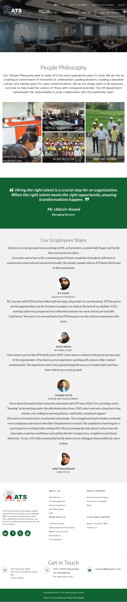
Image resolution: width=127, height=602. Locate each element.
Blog (89, 506)
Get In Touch (110, 13)
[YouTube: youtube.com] (28, 534)
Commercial (70, 13)
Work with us (57, 517)
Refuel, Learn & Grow (58, 532)
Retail (87, 13)
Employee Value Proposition (62, 528)
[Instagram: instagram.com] (20, 534)
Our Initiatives (55, 540)
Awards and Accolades (97, 498)
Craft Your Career (56, 524)
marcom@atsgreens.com (108, 569)
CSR (51, 514)
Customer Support (98, 517)
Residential (50, 13)
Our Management (57, 502)
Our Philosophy (56, 510)
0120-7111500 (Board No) (66, 569)
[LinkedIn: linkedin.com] (5, 534)
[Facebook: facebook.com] (13, 534)
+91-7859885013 (61, 573)
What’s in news (96, 491)
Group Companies (57, 506)
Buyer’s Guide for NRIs (97, 524)
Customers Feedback (96, 502)
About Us (54, 491)
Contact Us (92, 528)
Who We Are (54, 498)
